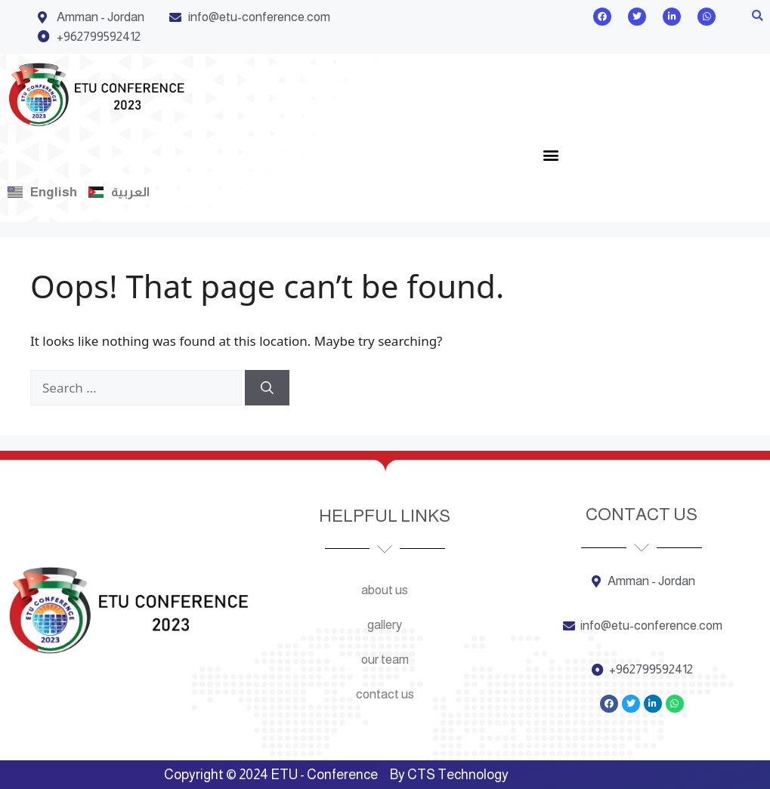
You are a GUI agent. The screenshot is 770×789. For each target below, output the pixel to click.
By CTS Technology (449, 774)
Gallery (384, 625)
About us (384, 590)
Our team (385, 659)
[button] (757, 16)
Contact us (385, 694)
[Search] (267, 388)
